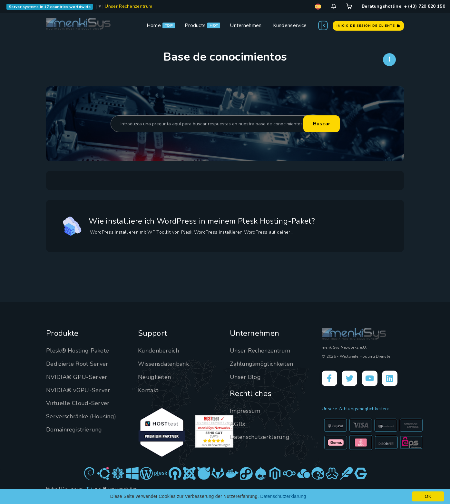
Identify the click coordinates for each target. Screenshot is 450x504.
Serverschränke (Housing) (81, 416)
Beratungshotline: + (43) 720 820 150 (403, 6)
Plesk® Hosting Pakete (77, 350)
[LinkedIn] (389, 378)
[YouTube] (369, 378)
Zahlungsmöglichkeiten (261, 364)
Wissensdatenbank (163, 364)
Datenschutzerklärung (259, 437)
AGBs (237, 424)
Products (195, 25)
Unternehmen (245, 25)
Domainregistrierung (74, 429)
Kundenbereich (158, 350)
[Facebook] (329, 378)
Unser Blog (245, 377)
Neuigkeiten (154, 377)
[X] (349, 378)
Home (154, 25)
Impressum (245, 411)
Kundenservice (290, 25)
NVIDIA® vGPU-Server (78, 390)
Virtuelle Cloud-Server (78, 403)
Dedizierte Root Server (77, 364)
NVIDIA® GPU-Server (76, 377)
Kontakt (148, 390)
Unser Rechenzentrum (128, 6)
